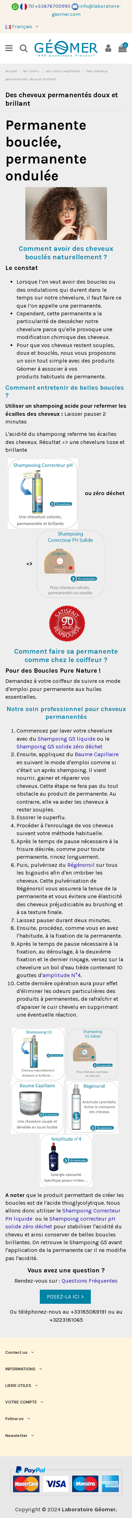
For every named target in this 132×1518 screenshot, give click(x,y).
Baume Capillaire (97, 754)
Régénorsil (81, 865)
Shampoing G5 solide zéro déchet (60, 746)
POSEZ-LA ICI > (65, 1296)
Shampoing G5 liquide (65, 738)
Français (22, 27)
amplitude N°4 (62, 975)
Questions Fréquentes (90, 1280)
